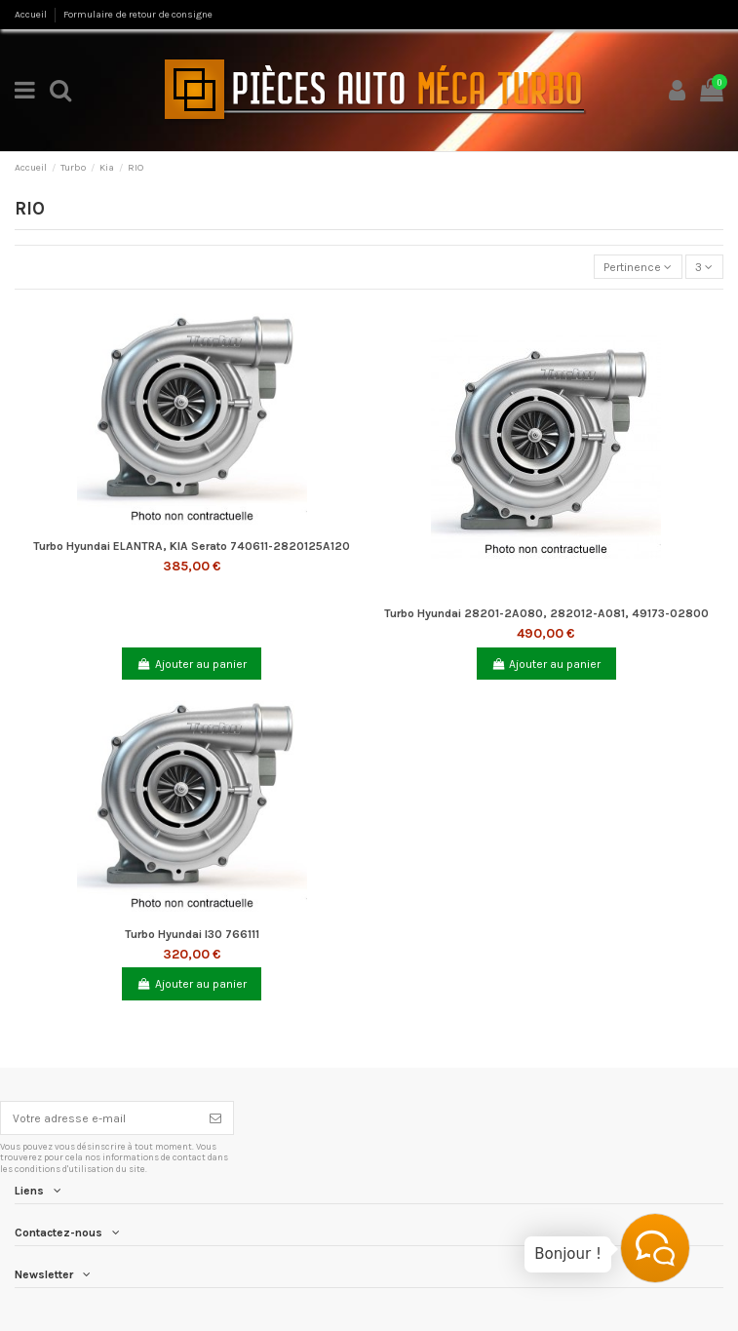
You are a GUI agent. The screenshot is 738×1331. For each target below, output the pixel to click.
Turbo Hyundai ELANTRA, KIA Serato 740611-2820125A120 (191, 546)
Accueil (32, 14)
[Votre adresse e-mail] (99, 1117)
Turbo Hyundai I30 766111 (192, 934)
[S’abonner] (215, 1117)
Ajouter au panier (192, 664)
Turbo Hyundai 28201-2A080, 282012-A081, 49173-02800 (546, 613)
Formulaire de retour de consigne (138, 14)
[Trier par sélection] (638, 266)
